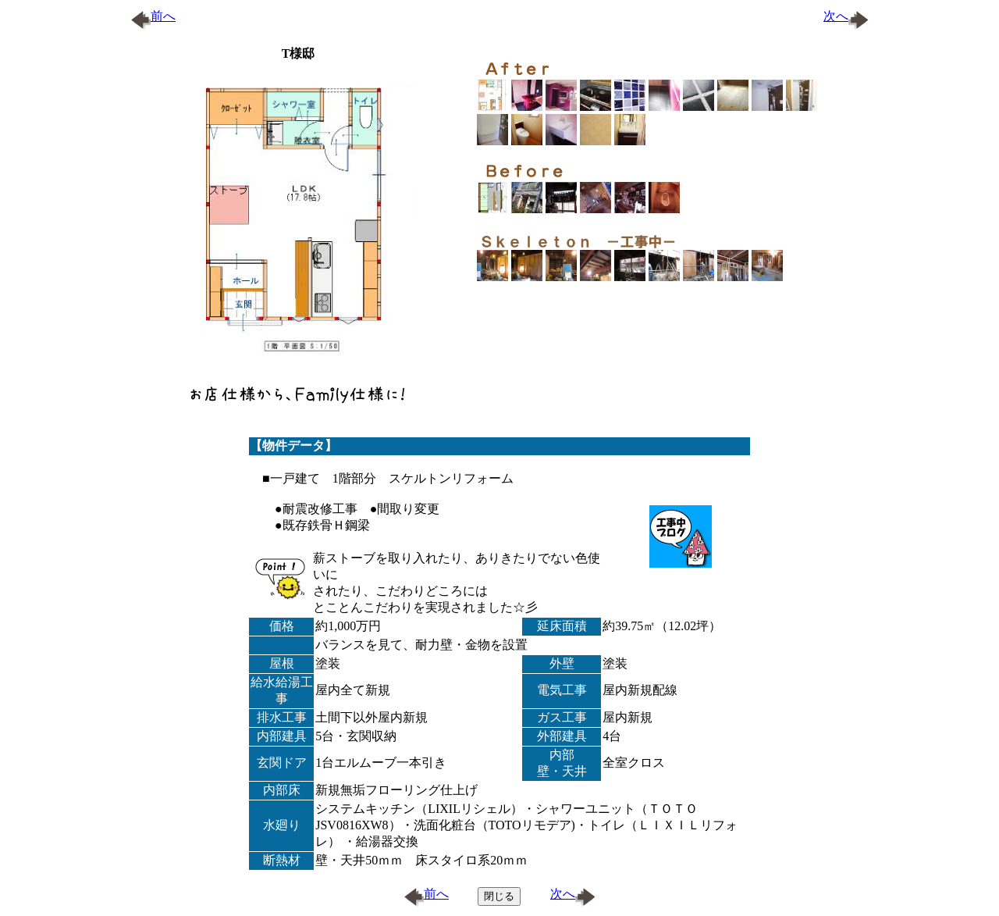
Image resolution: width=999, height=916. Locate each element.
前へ (153, 16)
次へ (845, 16)
